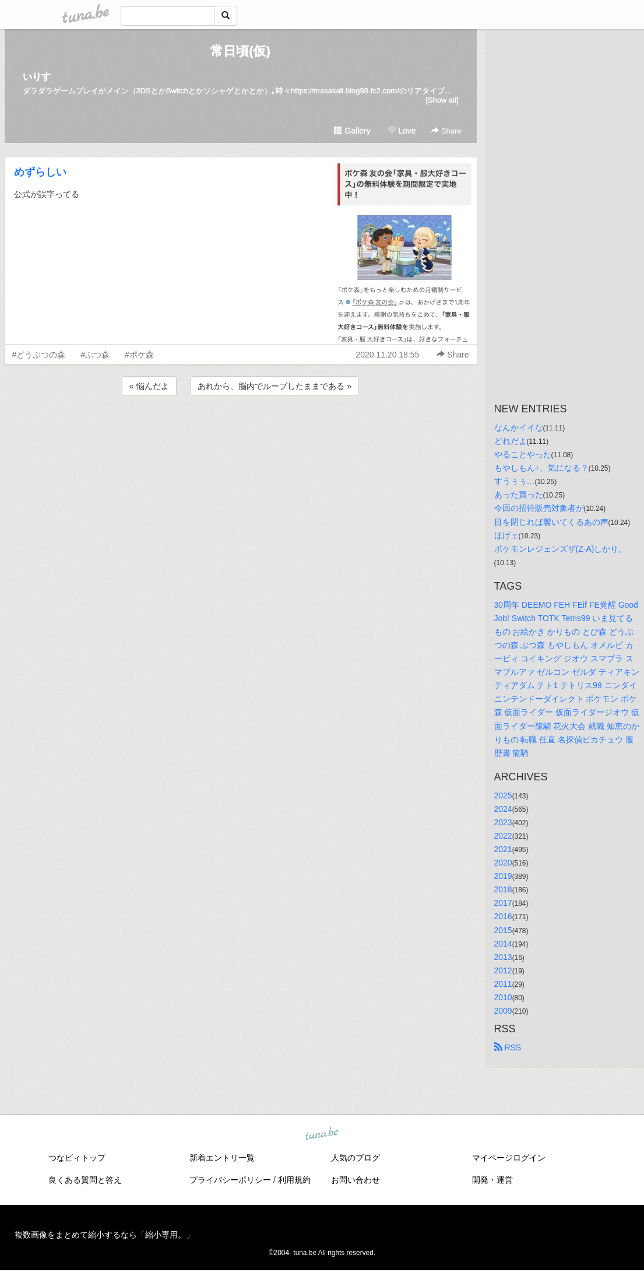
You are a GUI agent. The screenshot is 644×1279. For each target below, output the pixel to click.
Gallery (352, 130)
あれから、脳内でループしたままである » (274, 386)
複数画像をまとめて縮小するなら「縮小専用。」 (104, 1234)
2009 (503, 1010)
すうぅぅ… (514, 481)
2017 (503, 902)
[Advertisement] (241, 430)
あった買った (518, 494)
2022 (503, 835)
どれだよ (510, 441)
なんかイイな (518, 427)
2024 (503, 809)
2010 (503, 997)
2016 (503, 916)
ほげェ (506, 535)
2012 (503, 970)
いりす (37, 77)
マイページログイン (509, 1157)
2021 (503, 849)
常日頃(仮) (240, 51)
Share (446, 131)
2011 (503, 984)
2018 (503, 889)
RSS (508, 1047)
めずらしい (40, 172)
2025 (503, 795)
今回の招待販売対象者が (539, 508)
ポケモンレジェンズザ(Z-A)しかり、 (560, 548)
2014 (503, 943)
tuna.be (322, 1134)
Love (402, 130)
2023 (503, 822)
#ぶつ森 (95, 354)
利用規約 (294, 1180)
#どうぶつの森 (39, 354)
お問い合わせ (355, 1180)
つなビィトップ (76, 1157)
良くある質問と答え (85, 1180)
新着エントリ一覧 (222, 1157)
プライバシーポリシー (230, 1180)
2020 (503, 862)
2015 (503, 930)
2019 (503, 876)
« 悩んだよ (149, 386)
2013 (503, 957)
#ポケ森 (139, 354)
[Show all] (441, 100)
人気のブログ (355, 1157)
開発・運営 (492, 1180)
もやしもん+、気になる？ (541, 467)
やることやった (522, 454)
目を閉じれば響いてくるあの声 (551, 522)
